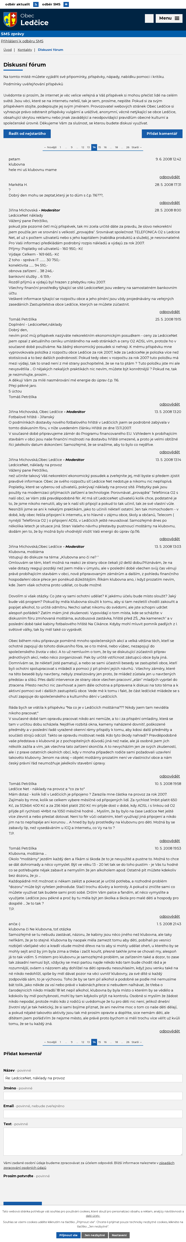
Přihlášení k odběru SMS (22, 41)
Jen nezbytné (95, 1235)
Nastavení (119, 1235)
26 (127, 147)
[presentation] (32, 1187)
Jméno (17, 1088)
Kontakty (25, 50)
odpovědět (170, 177)
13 (88, 147)
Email (33, 1106)
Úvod (7, 50)
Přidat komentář (162, 134)
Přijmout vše (68, 1235)
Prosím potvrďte (26, 1176)
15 (99, 147)
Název (17, 1071)
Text (15, 1124)
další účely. (93, 1215)
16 (105, 147)
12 (83, 147)
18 (116, 147)
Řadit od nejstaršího (27, 134)
